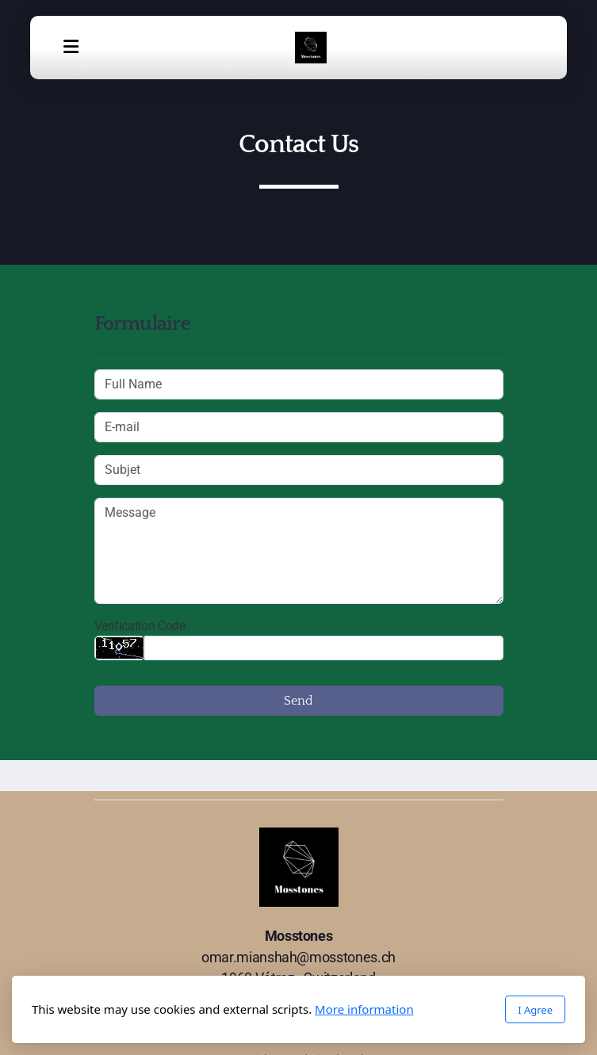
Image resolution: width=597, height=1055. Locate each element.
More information (364, 1009)
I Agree (535, 1010)
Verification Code (140, 625)
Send (298, 701)
